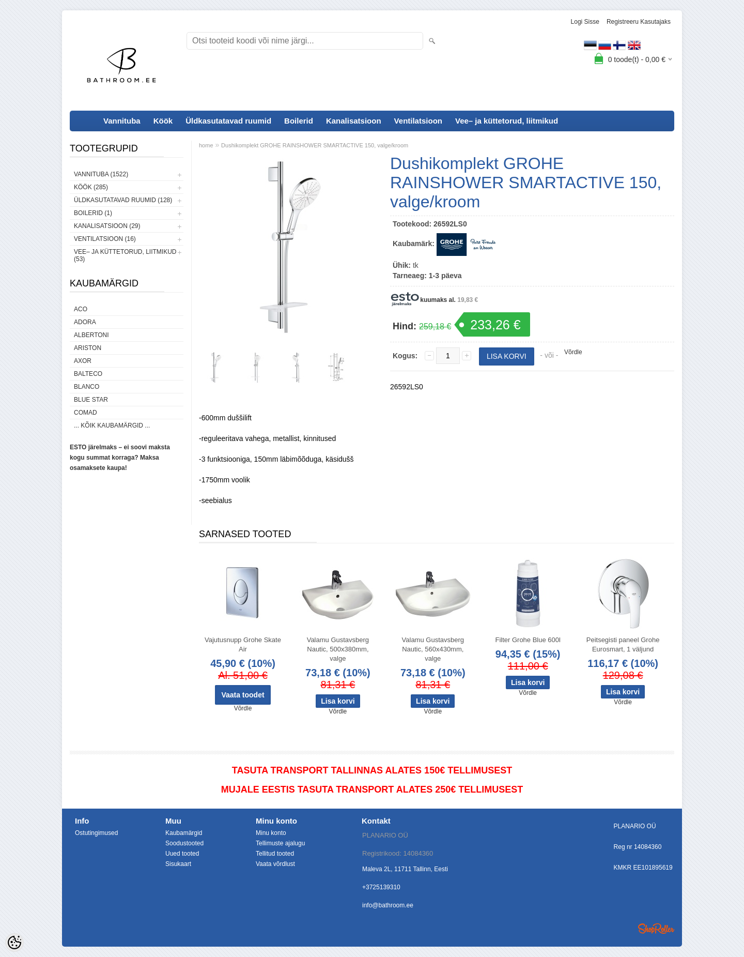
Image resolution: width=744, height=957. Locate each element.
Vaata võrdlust (275, 864)
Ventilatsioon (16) (105, 238)
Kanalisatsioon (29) (107, 226)
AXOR (82, 360)
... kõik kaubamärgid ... (112, 425)
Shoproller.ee (656, 928)
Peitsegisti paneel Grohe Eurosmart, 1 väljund (623, 644)
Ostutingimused (96, 833)
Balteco (88, 373)
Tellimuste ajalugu (280, 843)
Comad (85, 412)
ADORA (85, 322)
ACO (80, 309)
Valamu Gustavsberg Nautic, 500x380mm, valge (338, 649)
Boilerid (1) (93, 213)
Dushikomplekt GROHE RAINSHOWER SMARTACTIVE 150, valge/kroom (314, 145)
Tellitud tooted (275, 853)
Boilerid (298, 120)
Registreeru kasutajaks (639, 21)
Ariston (87, 348)
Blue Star (91, 399)
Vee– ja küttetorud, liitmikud (506, 120)
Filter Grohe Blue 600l (527, 640)
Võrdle (573, 352)
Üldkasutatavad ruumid (228, 120)
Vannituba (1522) (101, 174)
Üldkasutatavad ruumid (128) (123, 200)
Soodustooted (184, 843)
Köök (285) (91, 187)
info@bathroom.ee (387, 905)
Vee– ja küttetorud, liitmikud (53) (125, 255)
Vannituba (122, 120)
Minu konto (271, 833)
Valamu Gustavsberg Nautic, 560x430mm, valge (433, 649)
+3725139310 (381, 887)
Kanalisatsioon (353, 120)
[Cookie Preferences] (14, 942)
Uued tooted (182, 853)
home (206, 145)
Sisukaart (178, 864)
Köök (163, 120)
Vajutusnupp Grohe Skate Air (243, 644)
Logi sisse (585, 21)
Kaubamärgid (183, 833)
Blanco (86, 386)
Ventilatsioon (418, 120)
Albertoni (91, 335)
